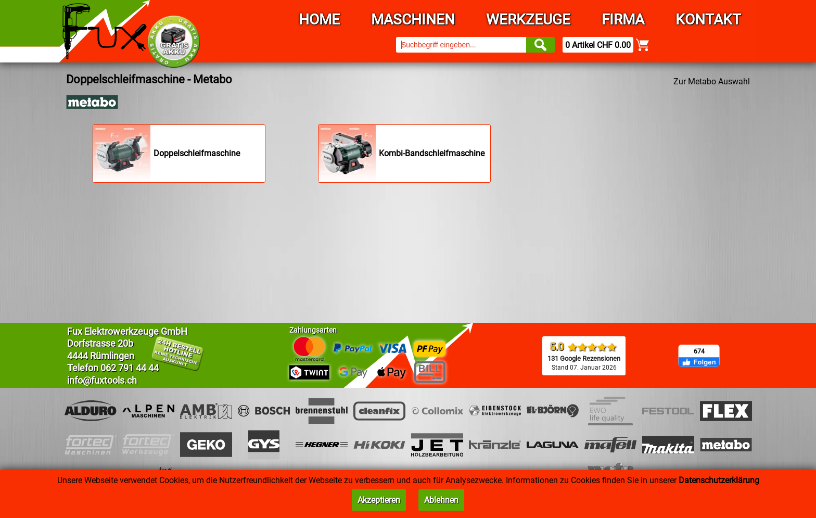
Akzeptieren (379, 500)
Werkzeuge (528, 19)
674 (699, 351)
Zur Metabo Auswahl (711, 81)
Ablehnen (441, 500)
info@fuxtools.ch (102, 380)
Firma (623, 19)
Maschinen (413, 19)
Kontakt (708, 19)
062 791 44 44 (129, 367)
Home (319, 19)
